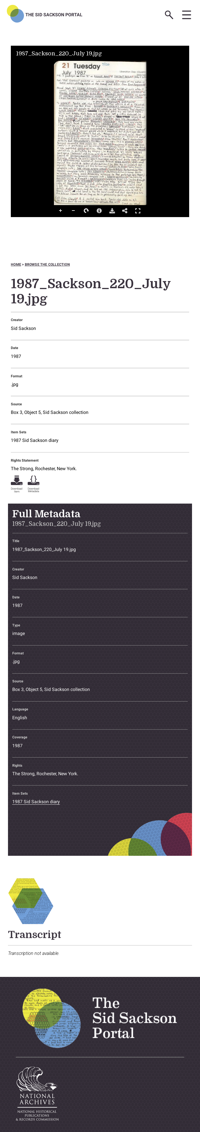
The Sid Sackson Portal (53, 14)
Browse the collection (47, 265)
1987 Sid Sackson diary (34, 440)
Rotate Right (86, 211)
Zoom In (60, 211)
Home (16, 265)
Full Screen (138, 210)
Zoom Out (73, 211)
